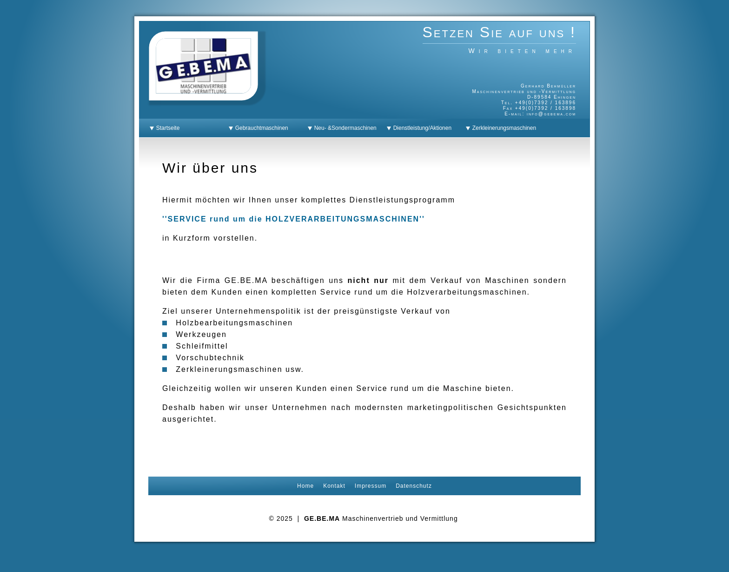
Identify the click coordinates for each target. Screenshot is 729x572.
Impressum (370, 486)
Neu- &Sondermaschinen (344, 128)
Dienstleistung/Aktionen (420, 128)
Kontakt (334, 486)
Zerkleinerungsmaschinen (502, 128)
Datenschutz (414, 486)
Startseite (166, 128)
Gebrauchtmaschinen (260, 128)
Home (305, 486)
